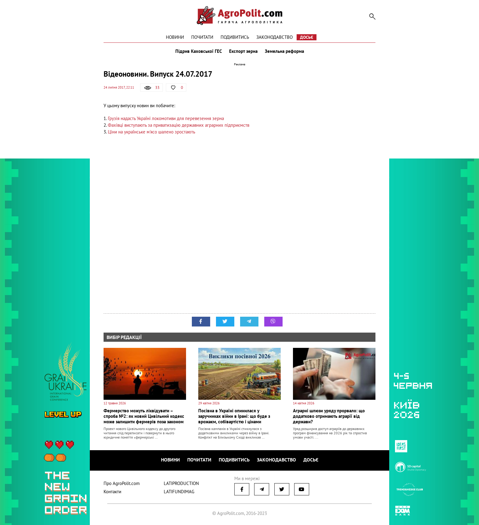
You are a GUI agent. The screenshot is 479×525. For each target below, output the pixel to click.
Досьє (306, 37)
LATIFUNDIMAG (179, 491)
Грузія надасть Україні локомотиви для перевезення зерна (166, 118)
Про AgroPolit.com (122, 483)
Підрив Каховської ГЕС (198, 51)
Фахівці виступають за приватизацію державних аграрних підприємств (178, 125)
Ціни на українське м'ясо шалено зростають (151, 132)
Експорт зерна (243, 51)
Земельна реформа (284, 51)
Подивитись (235, 37)
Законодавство (274, 37)
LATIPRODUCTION (181, 483)
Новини (175, 37)
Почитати (202, 37)
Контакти (112, 491)
